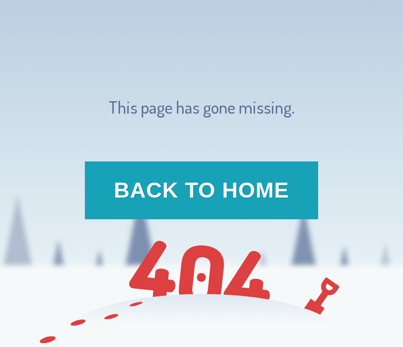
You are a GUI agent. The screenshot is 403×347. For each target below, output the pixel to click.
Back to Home (201, 190)
